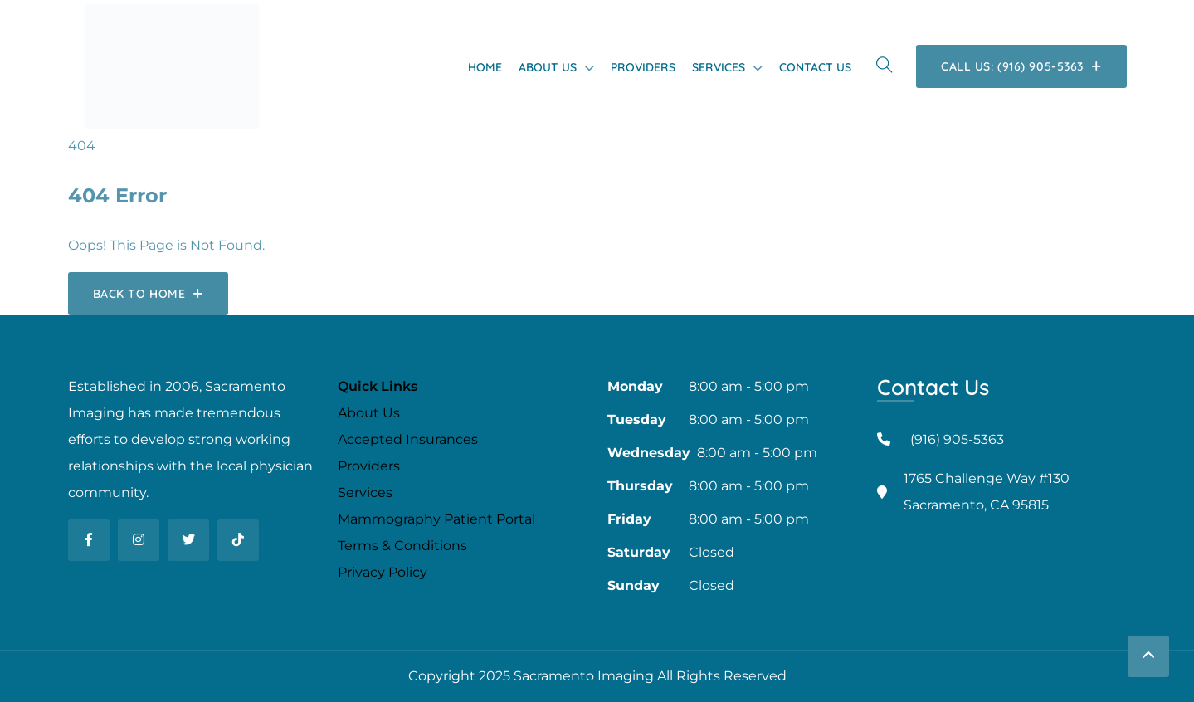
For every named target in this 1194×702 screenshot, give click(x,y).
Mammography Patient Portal (436, 519)
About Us (548, 67)
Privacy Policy (382, 572)
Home (485, 67)
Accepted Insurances (408, 439)
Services (718, 67)
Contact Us (815, 67)
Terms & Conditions (402, 545)
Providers (643, 67)
